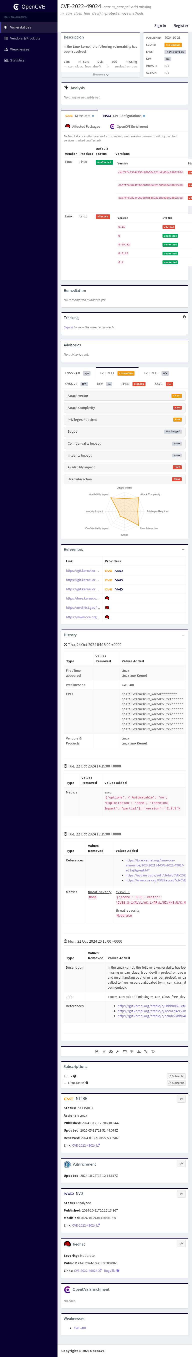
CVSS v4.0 (77, 373)
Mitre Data (79, 115)
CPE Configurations (124, 115)
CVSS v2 (76, 383)
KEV (104, 383)
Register (181, 25)
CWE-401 (80, 1328)
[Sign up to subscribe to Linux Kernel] (176, 1083)
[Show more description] (100, 74)
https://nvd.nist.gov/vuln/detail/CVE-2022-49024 (101, 607)
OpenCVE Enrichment (129, 126)
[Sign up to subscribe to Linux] (176, 1076)
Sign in (160, 25)
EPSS (134, 383)
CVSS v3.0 (156, 373)
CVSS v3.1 (117, 373)
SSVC (164, 383)
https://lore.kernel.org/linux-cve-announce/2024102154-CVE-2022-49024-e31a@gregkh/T (155, 865)
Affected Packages (82, 126)
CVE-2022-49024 (80, 6)
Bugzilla (112, 1270)
